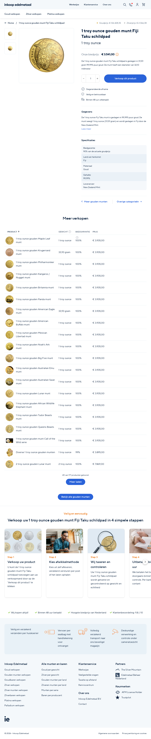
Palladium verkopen (14, 705)
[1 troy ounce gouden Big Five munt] (9, 358)
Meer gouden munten (94, 201)
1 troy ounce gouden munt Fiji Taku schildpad (41, 23)
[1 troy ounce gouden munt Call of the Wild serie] (9, 441)
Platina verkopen (55, 14)
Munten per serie (49, 690)
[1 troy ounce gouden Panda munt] (9, 299)
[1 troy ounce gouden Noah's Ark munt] (9, 346)
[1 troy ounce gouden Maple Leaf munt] (9, 240)
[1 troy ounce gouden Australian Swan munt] (9, 382)
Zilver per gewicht (50, 674)
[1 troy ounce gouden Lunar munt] (9, 393)
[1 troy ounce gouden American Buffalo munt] (9, 323)
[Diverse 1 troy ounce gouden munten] (9, 452)
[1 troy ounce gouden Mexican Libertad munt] (9, 335)
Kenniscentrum (86, 684)
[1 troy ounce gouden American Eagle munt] (9, 311)
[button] (145, 562)
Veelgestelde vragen (88, 674)
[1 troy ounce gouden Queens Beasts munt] (9, 429)
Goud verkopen (12, 14)
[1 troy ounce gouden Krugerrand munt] (9, 252)
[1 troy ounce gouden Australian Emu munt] (9, 370)
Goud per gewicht (50, 669)
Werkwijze (83, 669)
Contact (82, 703)
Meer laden (75, 481)
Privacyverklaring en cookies (134, 733)
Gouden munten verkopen (17, 674)
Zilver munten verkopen (16, 690)
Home (9, 23)
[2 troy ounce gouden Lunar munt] (9, 464)
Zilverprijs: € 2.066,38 (135, 22)
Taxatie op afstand (87, 679)
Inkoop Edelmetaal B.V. (89, 698)
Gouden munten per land (54, 679)
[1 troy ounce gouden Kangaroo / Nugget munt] (9, 276)
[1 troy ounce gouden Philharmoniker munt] (9, 264)
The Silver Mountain (128, 669)
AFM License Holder (128, 692)
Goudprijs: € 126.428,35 (109, 22)
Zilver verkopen (33, 14)
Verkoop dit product (125, 78)
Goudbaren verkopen (15, 679)
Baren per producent (51, 695)
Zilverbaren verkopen (14, 695)
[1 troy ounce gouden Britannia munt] (9, 288)
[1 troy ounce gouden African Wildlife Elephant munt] (9, 405)
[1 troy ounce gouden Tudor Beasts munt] (9, 417)
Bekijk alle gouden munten (75, 497)
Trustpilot (123, 697)
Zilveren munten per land (53, 684)
